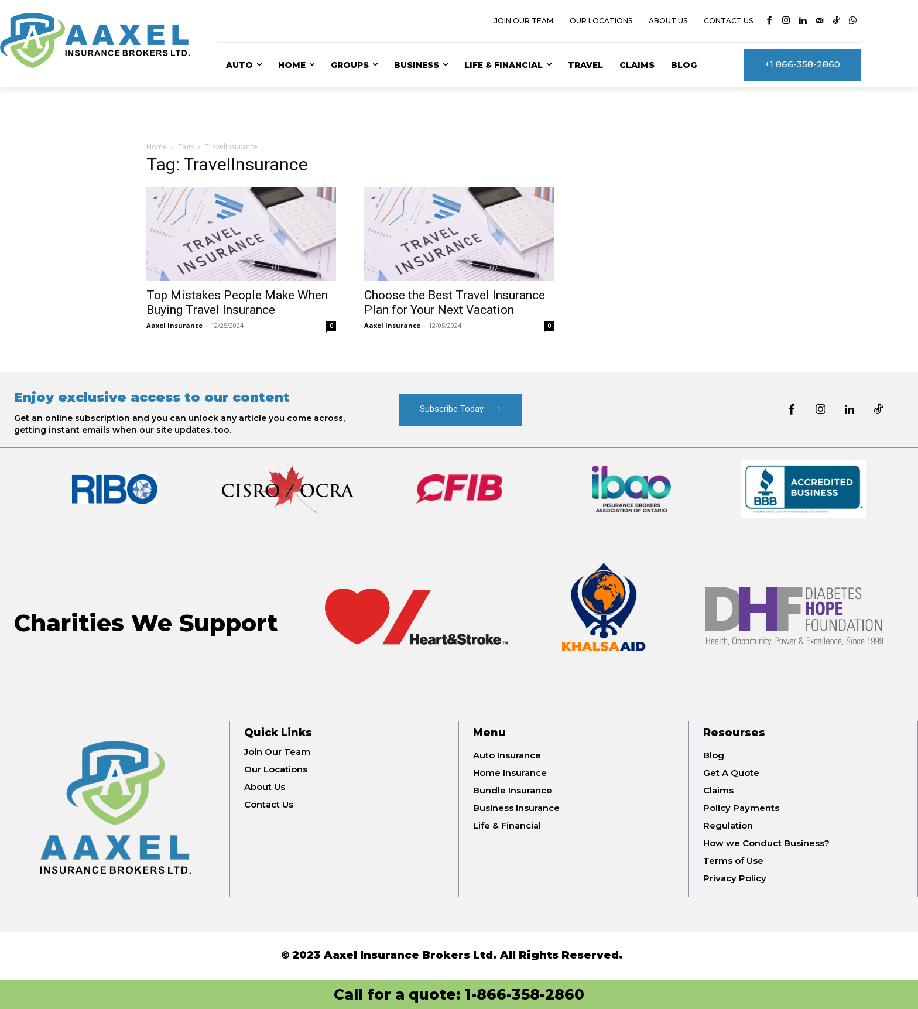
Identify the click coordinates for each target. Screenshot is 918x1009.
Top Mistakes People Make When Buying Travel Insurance (237, 302)
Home (156, 147)
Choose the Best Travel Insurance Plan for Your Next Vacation (454, 302)
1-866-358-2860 (524, 994)
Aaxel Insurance (174, 325)
